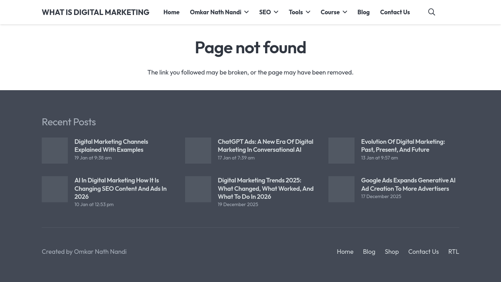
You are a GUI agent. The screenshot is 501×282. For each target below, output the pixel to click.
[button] (245, 12)
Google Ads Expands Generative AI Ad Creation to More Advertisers (408, 184)
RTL (453, 252)
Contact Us (423, 252)
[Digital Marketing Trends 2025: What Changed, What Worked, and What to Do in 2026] (198, 189)
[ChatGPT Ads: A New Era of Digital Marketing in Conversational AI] (198, 151)
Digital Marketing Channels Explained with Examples (111, 146)
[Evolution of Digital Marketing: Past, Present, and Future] (341, 151)
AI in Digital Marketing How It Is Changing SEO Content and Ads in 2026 (120, 188)
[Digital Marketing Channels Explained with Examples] (55, 151)
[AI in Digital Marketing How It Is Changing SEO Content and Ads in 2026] (55, 189)
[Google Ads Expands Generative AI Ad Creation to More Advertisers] (341, 189)
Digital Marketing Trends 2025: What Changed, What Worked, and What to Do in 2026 (265, 188)
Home (345, 252)
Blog (369, 252)
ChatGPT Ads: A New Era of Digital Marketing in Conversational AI (265, 146)
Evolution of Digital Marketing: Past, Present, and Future (403, 146)
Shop (392, 252)
